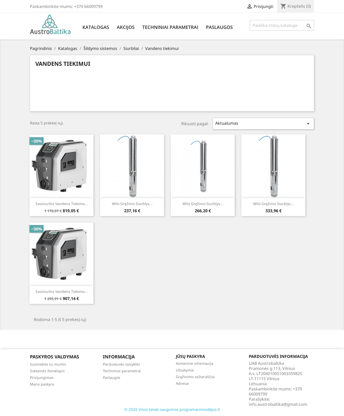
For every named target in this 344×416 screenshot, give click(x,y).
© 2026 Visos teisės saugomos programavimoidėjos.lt (172, 409)
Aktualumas (263, 123)
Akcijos (126, 27)
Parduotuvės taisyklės (121, 364)
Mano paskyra (42, 384)
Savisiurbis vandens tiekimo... (62, 203)
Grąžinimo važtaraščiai (195, 376)
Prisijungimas (41, 377)
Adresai (182, 383)
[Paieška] (282, 25)
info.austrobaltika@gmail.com (278, 404)
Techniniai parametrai (170, 27)
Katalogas (95, 27)
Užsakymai (185, 370)
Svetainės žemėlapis (47, 370)
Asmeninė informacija (194, 363)
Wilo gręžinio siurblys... (132, 203)
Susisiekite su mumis (48, 364)
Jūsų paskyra (190, 356)
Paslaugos (219, 27)
